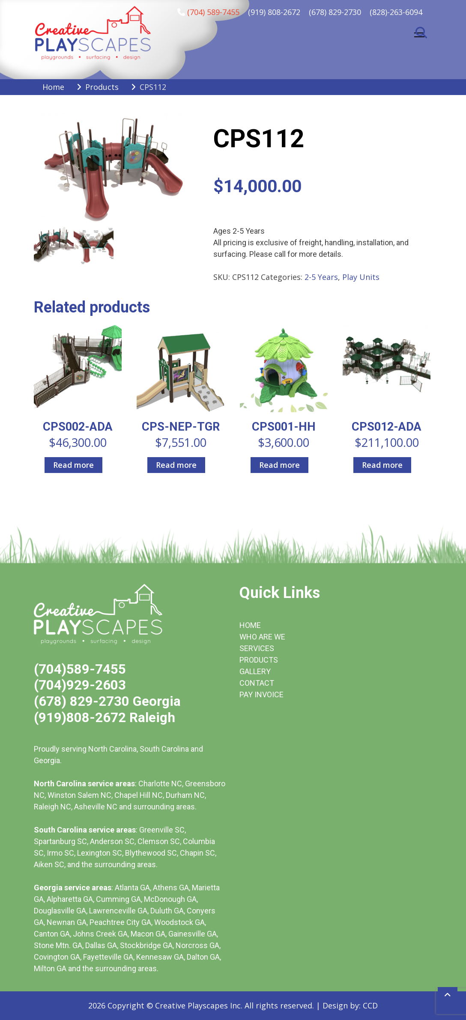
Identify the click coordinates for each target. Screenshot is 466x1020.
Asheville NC (95, 806)
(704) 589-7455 (213, 12)
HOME (250, 625)
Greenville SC (162, 829)
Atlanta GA (132, 887)
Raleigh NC (52, 806)
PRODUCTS (258, 659)
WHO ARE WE (262, 636)
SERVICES (256, 648)
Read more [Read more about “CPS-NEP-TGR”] (176, 465)
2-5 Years (321, 277)
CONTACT (256, 682)
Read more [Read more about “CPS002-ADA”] (73, 465)
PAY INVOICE (261, 694)
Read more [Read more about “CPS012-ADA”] (382, 465)
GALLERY (255, 671)
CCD (370, 1005)
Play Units (360, 277)
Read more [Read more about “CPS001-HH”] (279, 465)
